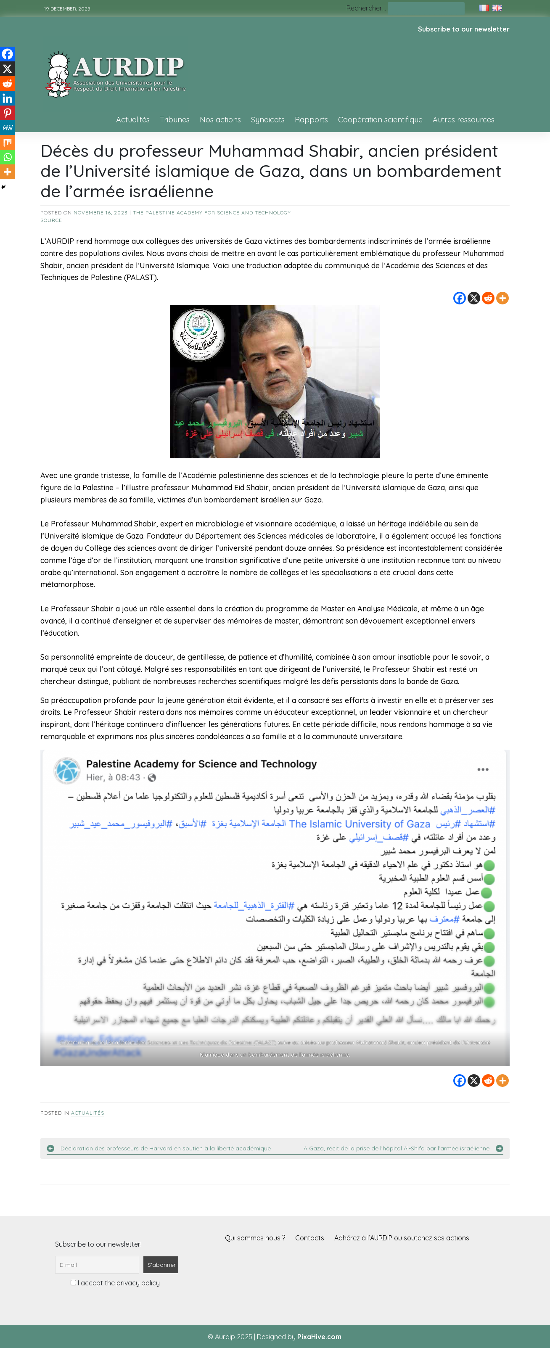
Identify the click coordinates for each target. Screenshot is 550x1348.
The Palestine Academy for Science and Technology (212, 212)
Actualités (133, 119)
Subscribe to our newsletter (464, 29)
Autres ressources (463, 119)
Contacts (309, 1238)
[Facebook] (459, 298)
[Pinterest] (7, 113)
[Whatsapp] (7, 157)
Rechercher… (366, 8)
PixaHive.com (319, 1336)
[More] (502, 298)
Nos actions (220, 119)
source (51, 220)
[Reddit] (488, 298)
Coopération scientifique (380, 119)
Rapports (311, 119)
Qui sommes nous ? (255, 1238)
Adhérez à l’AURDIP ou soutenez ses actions (401, 1238)
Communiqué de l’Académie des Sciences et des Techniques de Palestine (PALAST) (168, 1042)
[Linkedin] (7, 98)
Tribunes (175, 119)
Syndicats (268, 119)
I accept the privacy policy (115, 1283)
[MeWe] (7, 127)
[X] (474, 298)
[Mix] (7, 142)
